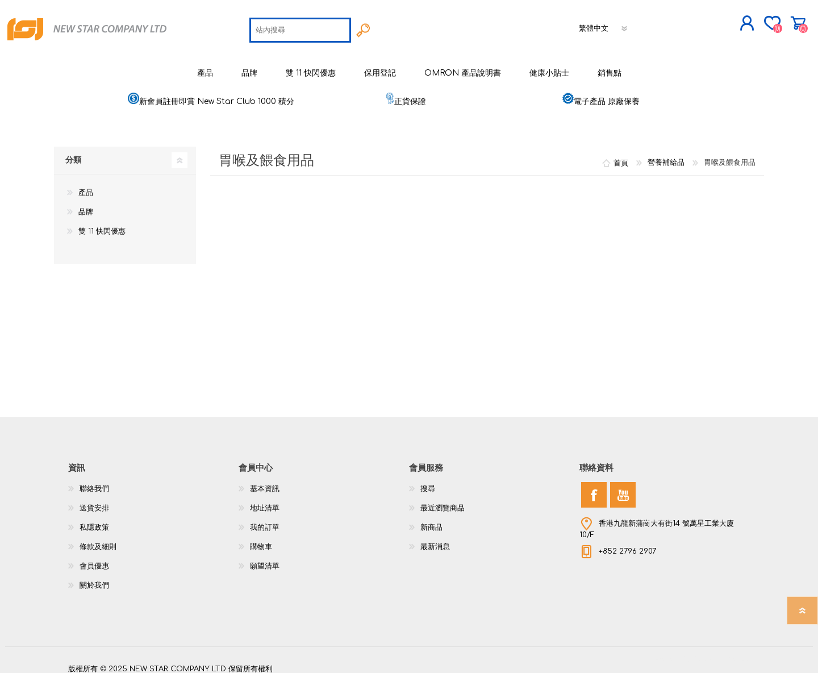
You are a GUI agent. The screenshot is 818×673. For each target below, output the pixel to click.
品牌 (85, 204)
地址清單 (264, 500)
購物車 (760, 19)
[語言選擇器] (603, 24)
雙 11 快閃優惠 (102, 223)
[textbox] (300, 26)
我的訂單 (264, 520)
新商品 (431, 520)
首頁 (621, 155)
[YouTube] (623, 487)
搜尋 (427, 481)
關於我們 (94, 577)
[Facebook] (594, 487)
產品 (85, 185)
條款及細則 (98, 539)
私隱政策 (94, 520)
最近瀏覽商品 (442, 500)
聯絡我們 (94, 481)
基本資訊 (264, 481)
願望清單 (264, 558)
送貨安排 (94, 500)
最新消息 (435, 539)
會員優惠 (94, 558)
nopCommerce (721, 650)
